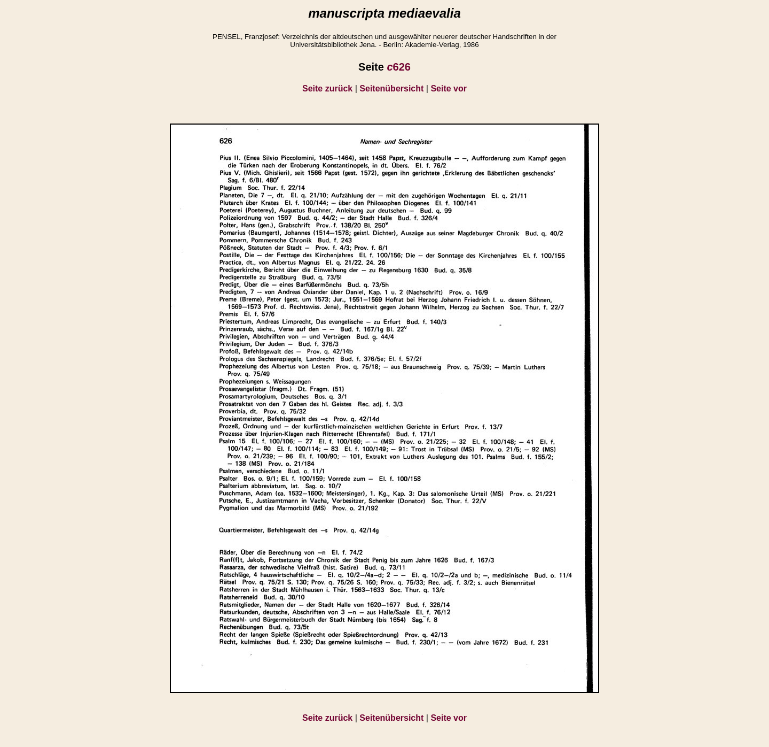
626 (399, 67)
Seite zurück (327, 88)
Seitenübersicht (391, 88)
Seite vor (448, 88)
